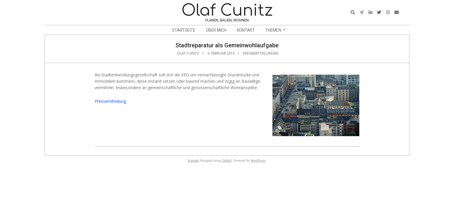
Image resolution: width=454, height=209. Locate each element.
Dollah (227, 160)
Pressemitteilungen (260, 53)
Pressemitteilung (110, 101)
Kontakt (193, 160)
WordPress (257, 160)
